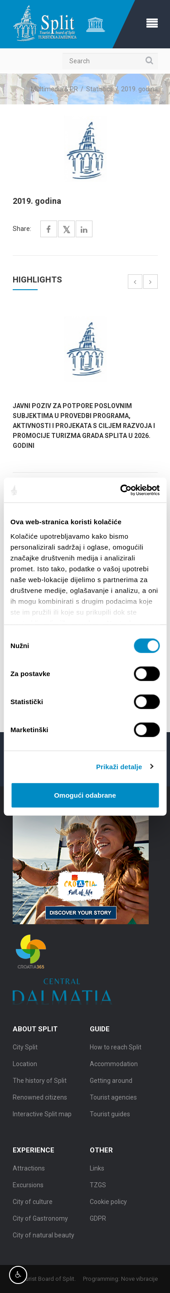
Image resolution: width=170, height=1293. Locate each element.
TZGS (98, 1186)
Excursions (28, 1186)
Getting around (111, 1082)
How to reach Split (115, 1049)
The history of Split (40, 1082)
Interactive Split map (42, 1115)
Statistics (99, 89)
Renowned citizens (40, 1099)
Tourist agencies (113, 1099)
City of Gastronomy (40, 1220)
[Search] (110, 61)
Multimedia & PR (54, 89)
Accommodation (114, 1065)
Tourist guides (110, 1115)
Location (25, 1065)
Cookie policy (108, 1203)
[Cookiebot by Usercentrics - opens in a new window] (121, 490)
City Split (25, 1049)
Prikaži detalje (119, 766)
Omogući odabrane (85, 795)
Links (97, 1170)
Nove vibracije (140, 1278)
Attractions (29, 1170)
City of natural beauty (43, 1237)
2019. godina (139, 89)
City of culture (33, 1203)
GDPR (98, 1220)
